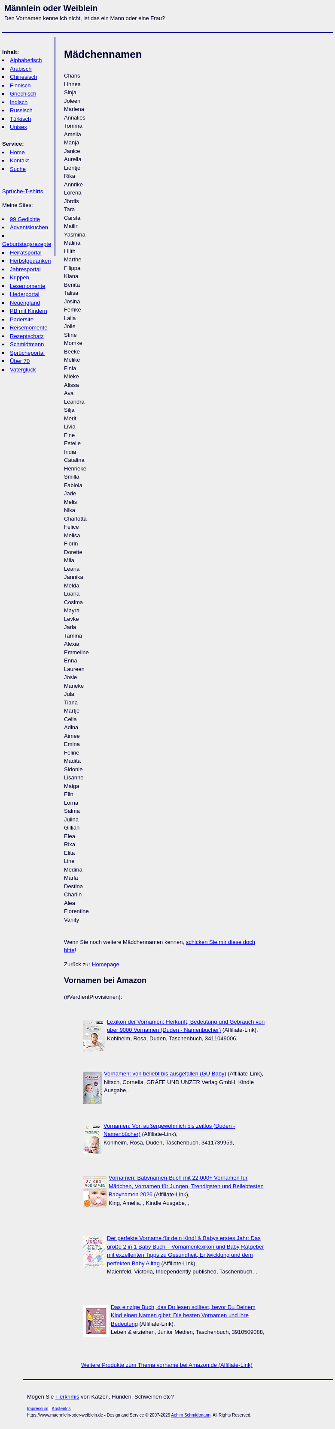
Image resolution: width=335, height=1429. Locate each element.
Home (17, 152)
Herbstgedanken (30, 261)
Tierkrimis (67, 1396)
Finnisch (20, 85)
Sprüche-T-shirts (22, 191)
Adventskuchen (29, 227)
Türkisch (20, 119)
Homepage (105, 964)
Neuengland (25, 303)
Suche (18, 169)
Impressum (37, 1408)
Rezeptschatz (27, 336)
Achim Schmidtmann (190, 1415)
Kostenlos (61, 1408)
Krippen (19, 277)
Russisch (21, 110)
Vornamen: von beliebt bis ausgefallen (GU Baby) (165, 1073)
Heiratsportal (26, 252)
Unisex (18, 127)
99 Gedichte (25, 219)
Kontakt (19, 160)
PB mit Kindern (28, 311)
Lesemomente (27, 286)
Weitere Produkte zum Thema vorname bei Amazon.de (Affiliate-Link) (167, 1365)
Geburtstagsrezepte (26, 244)
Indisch (18, 102)
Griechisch (23, 93)
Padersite (22, 319)
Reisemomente (28, 327)
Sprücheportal (27, 353)
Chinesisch (23, 77)
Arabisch (21, 69)
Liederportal (25, 294)
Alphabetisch (26, 60)
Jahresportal (25, 269)
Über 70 (20, 361)
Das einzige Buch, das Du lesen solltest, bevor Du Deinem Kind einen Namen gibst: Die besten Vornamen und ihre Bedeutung (183, 1315)
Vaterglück (23, 369)
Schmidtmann (27, 344)
